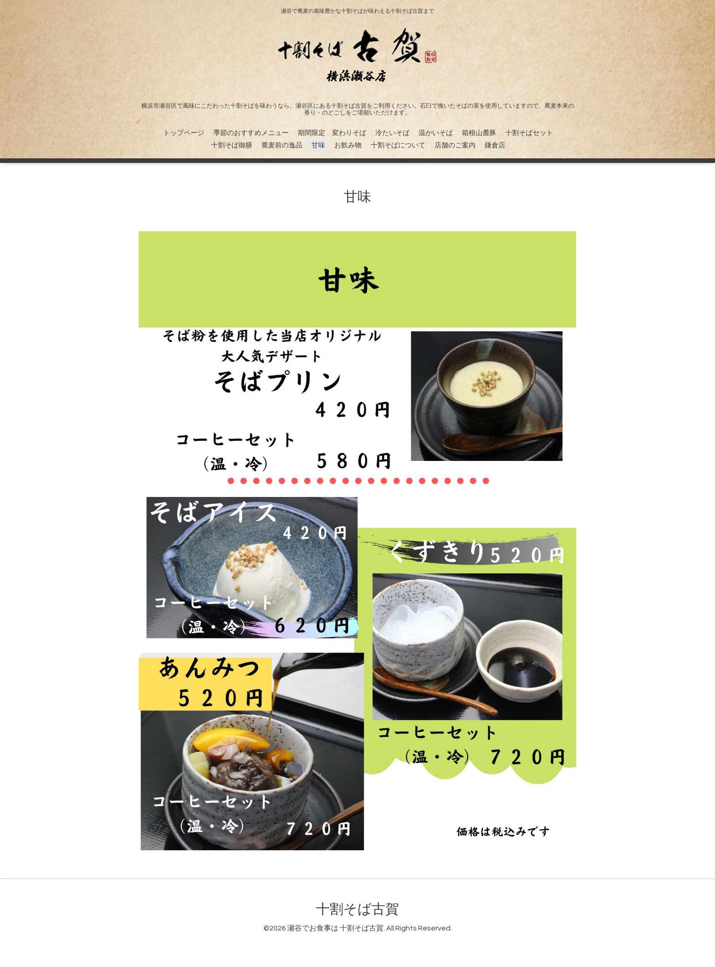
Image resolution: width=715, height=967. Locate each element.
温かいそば (436, 133)
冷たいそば (392, 133)
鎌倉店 (495, 145)
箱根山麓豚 (479, 133)
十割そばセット (529, 133)
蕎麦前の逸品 (281, 145)
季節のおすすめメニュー (251, 133)
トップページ (183, 133)
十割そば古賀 (357, 909)
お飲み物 (348, 145)
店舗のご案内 (455, 145)
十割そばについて (398, 145)
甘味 (318, 145)
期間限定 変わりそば (332, 133)
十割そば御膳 (231, 145)
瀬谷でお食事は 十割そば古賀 (335, 928)
